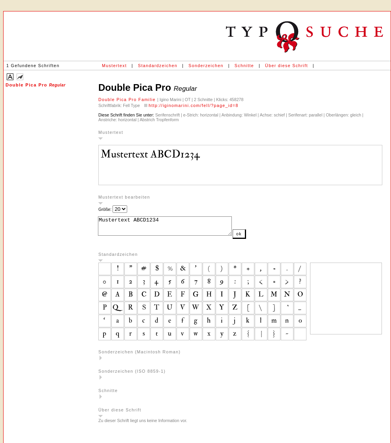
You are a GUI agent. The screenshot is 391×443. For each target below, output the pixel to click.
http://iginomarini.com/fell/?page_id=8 (194, 105)
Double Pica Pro (36, 85)
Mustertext (114, 65)
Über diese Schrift (286, 65)
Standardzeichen (157, 65)
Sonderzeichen (205, 65)
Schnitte (244, 65)
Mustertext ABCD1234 (172, 228)
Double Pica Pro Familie (127, 99)
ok (255, 237)
